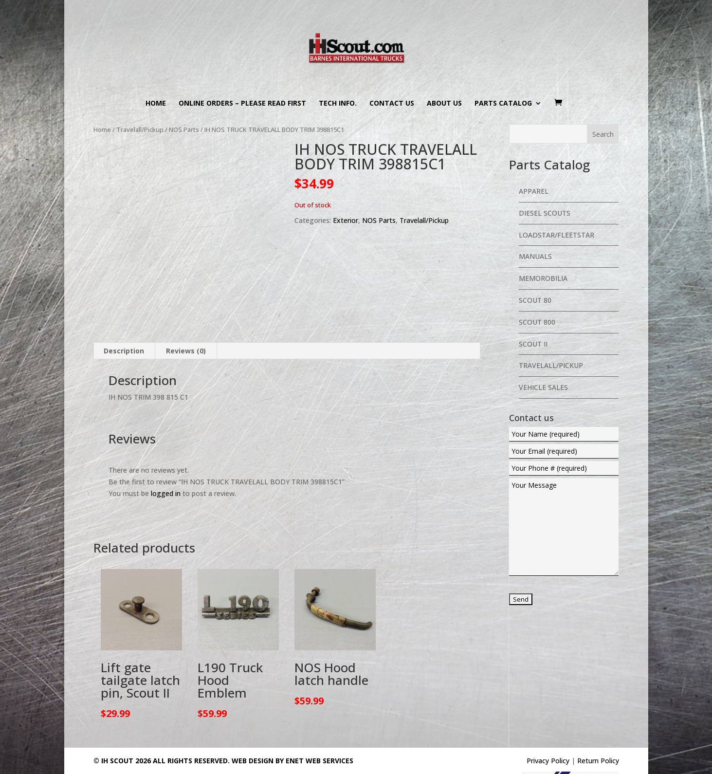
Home (156, 104)
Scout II (533, 344)
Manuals (535, 256)
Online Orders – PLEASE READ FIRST (242, 104)
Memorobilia (543, 278)
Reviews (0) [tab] (186, 304)
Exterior (345, 220)
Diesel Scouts (544, 213)
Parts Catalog (503, 104)
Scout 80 (535, 300)
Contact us (391, 104)
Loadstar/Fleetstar (556, 235)
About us (444, 104)
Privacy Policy (548, 714)
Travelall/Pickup (140, 129)
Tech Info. (338, 104)
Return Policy (598, 714)
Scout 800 (537, 322)
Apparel (533, 191)
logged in (166, 446)
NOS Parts (184, 129)
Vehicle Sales (543, 387)
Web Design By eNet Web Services (292, 714)
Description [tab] (124, 304)
